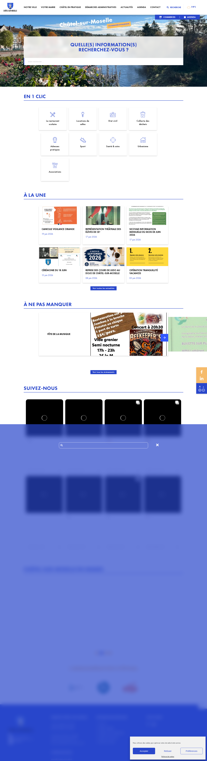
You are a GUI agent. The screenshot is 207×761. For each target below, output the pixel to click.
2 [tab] (101, 629)
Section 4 (118, 757)
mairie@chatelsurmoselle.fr (61, 735)
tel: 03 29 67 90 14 (59, 738)
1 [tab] (97, 629)
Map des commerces (108, 713)
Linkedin (201, 378)
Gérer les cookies (106, 718)
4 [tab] (110, 629)
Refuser (168, 751)
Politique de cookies (167, 756)
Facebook (202, 372)
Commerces (169, 17)
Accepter (144, 751)
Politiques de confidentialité (111, 709)
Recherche (174, 7)
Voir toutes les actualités (104, 264)
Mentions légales (106, 704)
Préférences (191, 751)
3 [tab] (105, 629)
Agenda (191, 17)
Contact (102, 700)
